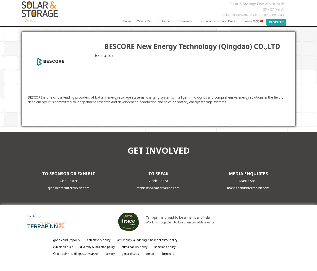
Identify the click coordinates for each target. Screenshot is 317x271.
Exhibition (163, 21)
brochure (168, 254)
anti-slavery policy (98, 240)
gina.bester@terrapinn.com (68, 187)
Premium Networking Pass (216, 21)
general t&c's (130, 254)
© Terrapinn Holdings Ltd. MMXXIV (76, 254)
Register (276, 22)
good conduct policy (66, 240)
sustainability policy (134, 247)
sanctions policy (165, 247)
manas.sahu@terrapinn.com (248, 187)
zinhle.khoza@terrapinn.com (158, 187)
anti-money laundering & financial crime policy (147, 240)
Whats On (144, 21)
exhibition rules (63, 247)
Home (127, 21)
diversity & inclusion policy (97, 247)
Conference (184, 21)
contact (150, 254)
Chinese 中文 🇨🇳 (252, 21)
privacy (110, 254)
